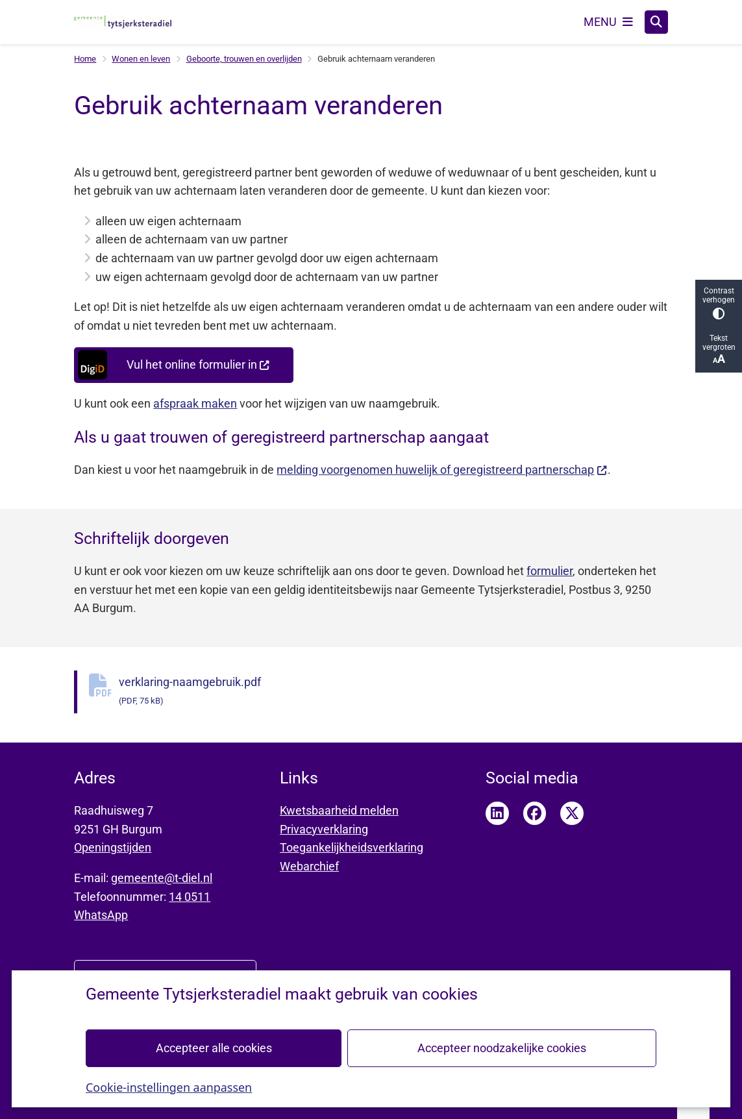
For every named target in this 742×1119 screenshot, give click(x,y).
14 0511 (189, 897)
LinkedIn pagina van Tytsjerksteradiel (497, 813)
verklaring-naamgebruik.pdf (393, 692)
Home (85, 59)
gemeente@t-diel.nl (161, 878)
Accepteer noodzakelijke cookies (501, 1047)
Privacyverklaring (324, 829)
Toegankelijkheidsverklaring (351, 847)
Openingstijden (112, 847)
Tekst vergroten (718, 349)
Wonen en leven (141, 59)
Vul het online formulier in (173, 364)
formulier (549, 571)
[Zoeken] (656, 21)
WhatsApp (101, 915)
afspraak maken (195, 403)
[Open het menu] (608, 22)
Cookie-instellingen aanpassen (169, 1086)
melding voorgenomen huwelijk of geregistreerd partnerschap (442, 469)
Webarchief (309, 866)
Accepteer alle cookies (214, 1047)
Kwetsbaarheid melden (339, 810)
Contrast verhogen (718, 302)
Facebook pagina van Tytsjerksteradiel (535, 813)
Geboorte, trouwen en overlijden (244, 59)
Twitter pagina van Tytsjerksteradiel (572, 813)
